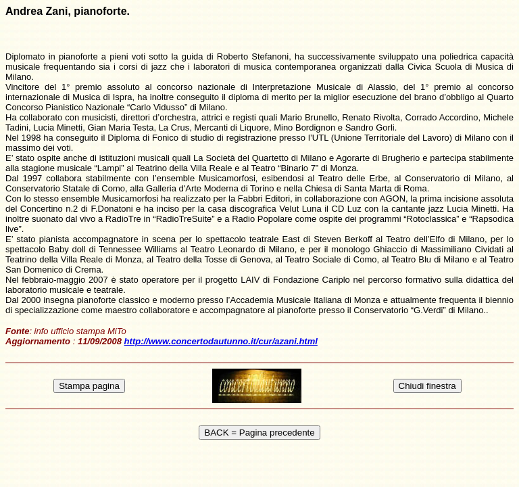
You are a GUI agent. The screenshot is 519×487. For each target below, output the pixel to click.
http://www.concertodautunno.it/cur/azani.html (221, 341)
